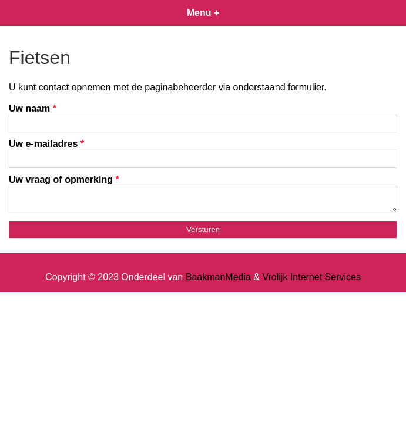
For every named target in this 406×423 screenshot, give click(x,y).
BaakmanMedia (218, 281)
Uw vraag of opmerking (64, 179)
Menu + (203, 13)
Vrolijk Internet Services (311, 281)
